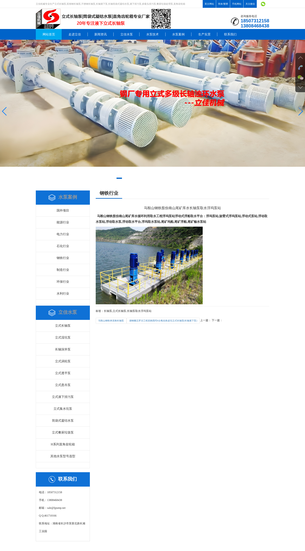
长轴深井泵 (63, 349)
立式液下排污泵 (63, 396)
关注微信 (250, 4)
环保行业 (63, 281)
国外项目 (63, 210)
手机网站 (236, 4)
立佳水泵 (126, 34)
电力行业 (63, 234)
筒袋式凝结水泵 (63, 420)
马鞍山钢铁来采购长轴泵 (111, 320)
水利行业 (63, 293)
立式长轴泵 (63, 325)
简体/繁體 (223, 4)
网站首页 (49, 34)
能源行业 (63, 222)
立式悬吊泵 (63, 385)
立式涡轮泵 (63, 361)
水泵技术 (152, 34)
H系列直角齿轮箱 (63, 444)
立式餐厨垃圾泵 (63, 432)
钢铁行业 (63, 258)
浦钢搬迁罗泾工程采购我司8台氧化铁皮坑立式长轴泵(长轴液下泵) (163, 320)
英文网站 (209, 4)
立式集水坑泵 (62, 408)
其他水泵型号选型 (62, 456)
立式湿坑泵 (63, 337)
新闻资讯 (100, 34)
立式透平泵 (63, 373)
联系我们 (230, 34)
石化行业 (63, 246)
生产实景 (204, 34)
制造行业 (63, 269)
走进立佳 (74, 34)
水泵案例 (178, 34)
